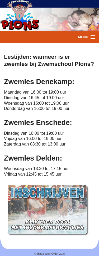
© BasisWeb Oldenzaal (49, 253)
